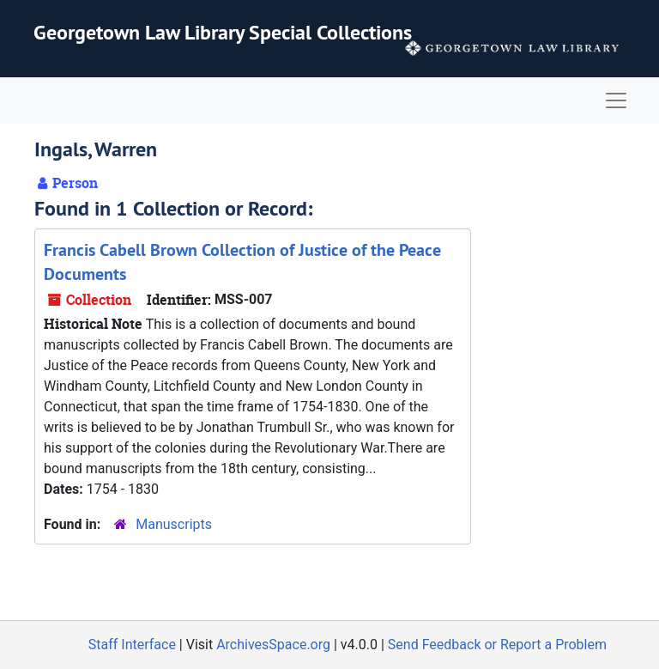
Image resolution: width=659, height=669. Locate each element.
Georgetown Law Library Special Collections (222, 32)
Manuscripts (174, 524)
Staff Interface (132, 644)
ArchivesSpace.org (273, 644)
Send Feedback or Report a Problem (497, 644)
